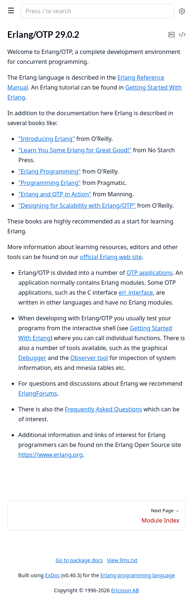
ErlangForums (37, 393)
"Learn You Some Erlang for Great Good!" (74, 150)
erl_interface (136, 292)
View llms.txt (122, 560)
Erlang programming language (138, 575)
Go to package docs (79, 560)
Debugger (32, 358)
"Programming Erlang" (49, 183)
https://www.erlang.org (50, 455)
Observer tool (89, 358)
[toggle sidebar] (9, 10)
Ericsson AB (125, 590)
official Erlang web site (111, 257)
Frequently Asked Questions (103, 409)
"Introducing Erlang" (46, 139)
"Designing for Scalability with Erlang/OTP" (77, 205)
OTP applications (149, 273)
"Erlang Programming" (49, 171)
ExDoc (52, 575)
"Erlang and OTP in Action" (54, 194)
